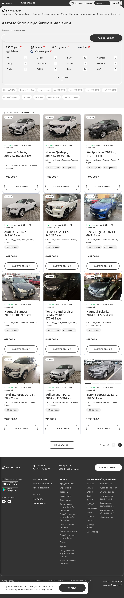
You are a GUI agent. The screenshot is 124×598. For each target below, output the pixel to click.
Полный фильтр (106, 38)
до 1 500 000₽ (92, 90)
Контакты (115, 14)
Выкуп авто (65, 496)
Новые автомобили (42, 483)
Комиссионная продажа (67, 525)
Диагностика (106, 483)
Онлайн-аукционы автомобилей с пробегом (69, 517)
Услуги (64, 14)
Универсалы (53, 97)
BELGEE (90, 483)
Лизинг (63, 542)
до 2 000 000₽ (109, 90)
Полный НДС (9, 90)
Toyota (90, 520)
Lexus (89, 512)
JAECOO (90, 504)
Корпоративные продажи (68, 562)
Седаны (26, 97)
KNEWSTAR (92, 508)
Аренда (63, 546)
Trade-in (64, 492)
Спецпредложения (50, 14)
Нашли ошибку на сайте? (112, 585)
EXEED (90, 492)
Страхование (66, 487)
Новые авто (7, 14)
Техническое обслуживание (107, 504)
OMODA (90, 516)
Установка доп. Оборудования (107, 511)
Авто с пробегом (23, 14)
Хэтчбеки (39, 97)
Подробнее (46, 589)
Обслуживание (107, 492)
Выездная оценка (68, 531)
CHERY (90, 487)
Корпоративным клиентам (82, 14)
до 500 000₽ (59, 90)
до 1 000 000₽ (76, 90)
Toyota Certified (27, 90)
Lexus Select (44, 90)
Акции (36, 494)
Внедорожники (71, 97)
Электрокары (93, 531)
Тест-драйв (65, 500)
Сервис (36, 14)
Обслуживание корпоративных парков (67, 553)
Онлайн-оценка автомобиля (67, 536)
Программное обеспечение (106, 497)
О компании (103, 14)
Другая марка (90, 526)
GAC (89, 496)
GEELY (90, 500)
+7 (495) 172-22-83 (27, 3)
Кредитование (67, 483)
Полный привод (11, 97)
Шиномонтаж (106, 517)
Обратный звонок (108, 467)
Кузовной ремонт (108, 487)
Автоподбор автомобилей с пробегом (67, 507)
